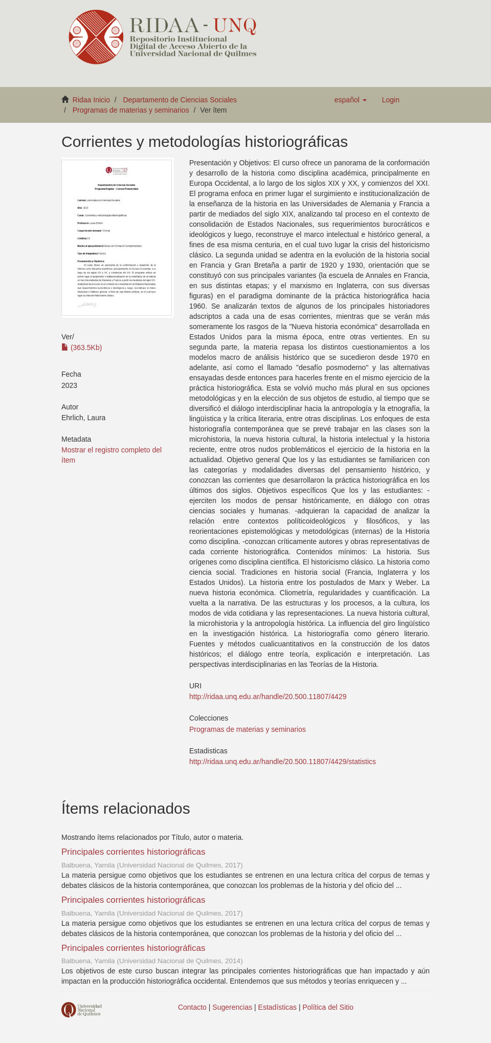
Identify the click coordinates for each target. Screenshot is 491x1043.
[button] (350, 100)
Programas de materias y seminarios (131, 110)
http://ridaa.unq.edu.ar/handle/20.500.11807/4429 (267, 696)
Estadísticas (277, 1007)
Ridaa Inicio (91, 100)
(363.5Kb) (81, 347)
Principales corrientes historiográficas (133, 852)
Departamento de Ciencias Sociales (180, 100)
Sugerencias (232, 1007)
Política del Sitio (328, 1007)
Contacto (192, 1007)
